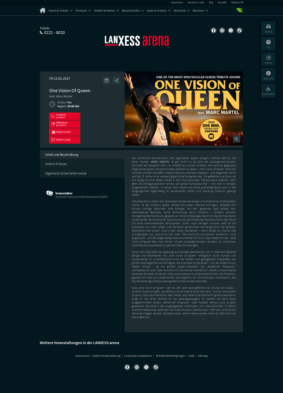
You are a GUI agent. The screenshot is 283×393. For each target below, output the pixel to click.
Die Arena (180, 10)
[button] (64, 116)
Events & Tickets (59, 10)
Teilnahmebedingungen (171, 355)
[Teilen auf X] (230, 30)
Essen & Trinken (157, 10)
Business (198, 10)
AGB (191, 355)
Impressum (82, 355)
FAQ (211, 2)
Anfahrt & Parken (104, 10)
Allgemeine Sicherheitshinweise (65, 173)
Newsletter (177, 2)
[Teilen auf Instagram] (221, 30)
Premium (81, 10)
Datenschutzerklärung (107, 355)
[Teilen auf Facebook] (213, 30)
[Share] (116, 80)
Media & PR (237, 2)
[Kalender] (106, 80)
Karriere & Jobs (196, 2)
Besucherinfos (131, 10)
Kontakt (222, 2)
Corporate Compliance (138, 355)
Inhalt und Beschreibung (61, 154)
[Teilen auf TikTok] (239, 30)
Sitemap (203, 355)
